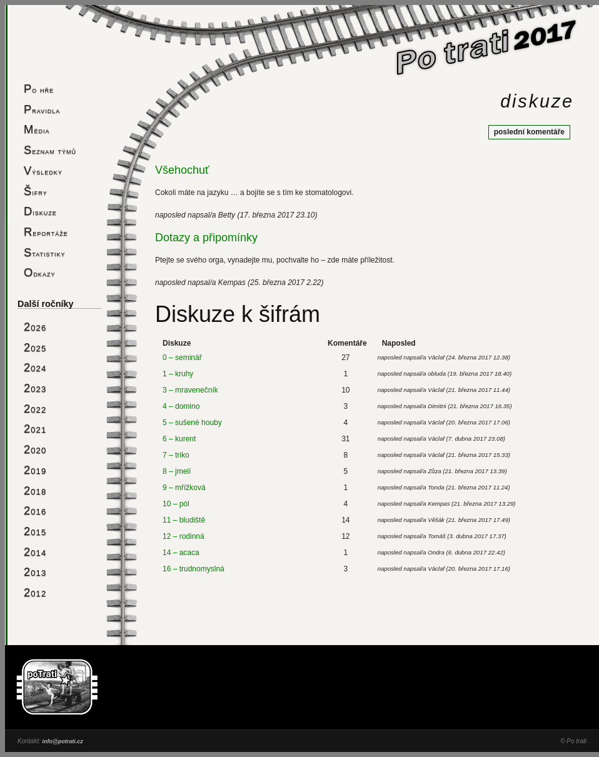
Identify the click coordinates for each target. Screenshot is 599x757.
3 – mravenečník (190, 390)
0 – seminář (182, 357)
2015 (35, 531)
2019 (35, 469)
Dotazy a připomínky (206, 237)
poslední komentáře (529, 132)
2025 (35, 347)
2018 (35, 490)
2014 (35, 551)
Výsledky (43, 170)
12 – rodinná (183, 536)
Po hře (39, 88)
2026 (35, 326)
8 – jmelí (177, 471)
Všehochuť (182, 170)
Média (36, 129)
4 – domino (181, 406)
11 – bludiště (184, 520)
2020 (35, 449)
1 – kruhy (178, 373)
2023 (35, 387)
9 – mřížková (184, 487)
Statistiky (45, 252)
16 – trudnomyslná (193, 568)
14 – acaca (181, 552)
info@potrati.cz (62, 741)
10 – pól (176, 503)
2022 (35, 408)
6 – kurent (179, 438)
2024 (35, 367)
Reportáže (46, 231)
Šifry (36, 191)
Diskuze (40, 211)
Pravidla (42, 109)
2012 (35, 592)
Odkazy (39, 272)
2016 (35, 510)
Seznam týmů (50, 149)
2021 (35, 428)
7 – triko (176, 455)
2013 (35, 571)
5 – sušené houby (192, 422)
